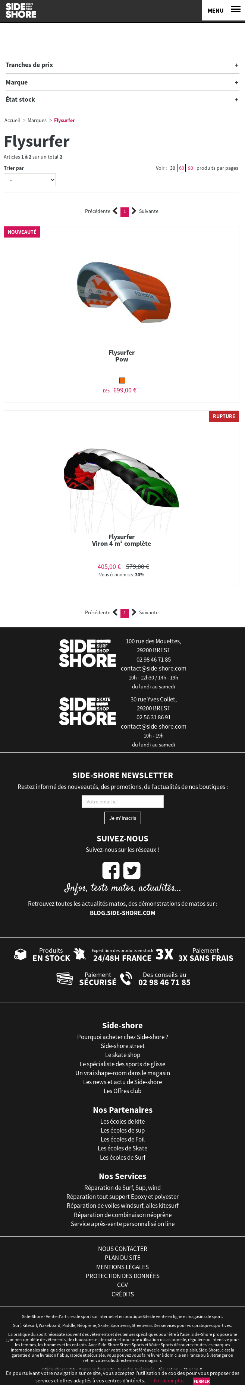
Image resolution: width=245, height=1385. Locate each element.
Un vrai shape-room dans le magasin (122, 1073)
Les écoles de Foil (123, 1139)
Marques (37, 120)
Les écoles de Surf (122, 1157)
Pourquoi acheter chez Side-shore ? (122, 1037)
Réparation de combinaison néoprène (123, 1215)
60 (181, 168)
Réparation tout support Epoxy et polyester (122, 1197)
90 (190, 168)
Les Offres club (122, 1091)
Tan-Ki (198, 1369)
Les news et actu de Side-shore (122, 1082)
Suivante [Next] (145, 211)
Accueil (12, 120)
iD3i (184, 1369)
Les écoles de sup (123, 1130)
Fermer (202, 1381)
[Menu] (223, 10)
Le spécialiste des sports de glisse (122, 1064)
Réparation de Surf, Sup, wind (122, 1188)
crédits (122, 1294)
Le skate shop (122, 1055)
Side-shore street (123, 1046)
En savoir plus (169, 1380)
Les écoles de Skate (122, 1148)
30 (172, 168)
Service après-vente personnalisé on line (123, 1224)
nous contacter (122, 1249)
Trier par (14, 168)
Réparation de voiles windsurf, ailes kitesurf (123, 1205)
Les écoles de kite (122, 1121)
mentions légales (122, 1267)
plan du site (123, 1258)
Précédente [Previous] (101, 211)
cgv (122, 1285)
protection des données (123, 1276)
